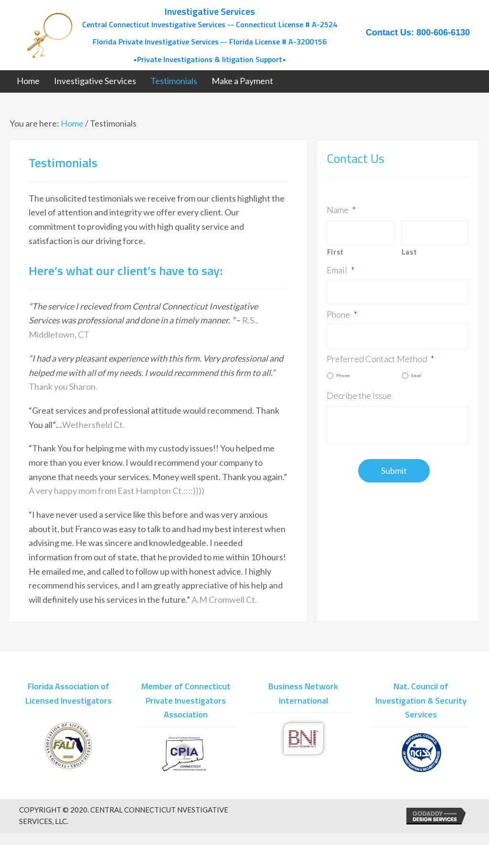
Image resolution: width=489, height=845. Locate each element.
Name (341, 209)
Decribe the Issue (359, 395)
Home (72, 123)
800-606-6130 (443, 32)
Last (409, 252)
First (335, 252)
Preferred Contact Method (380, 358)
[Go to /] (182, 35)
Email (340, 270)
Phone (342, 314)
